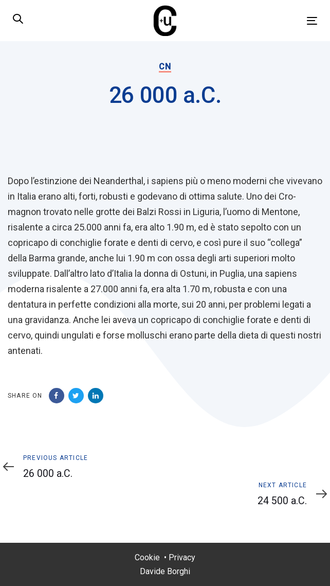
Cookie (147, 557)
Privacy (182, 557)
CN (165, 67)
